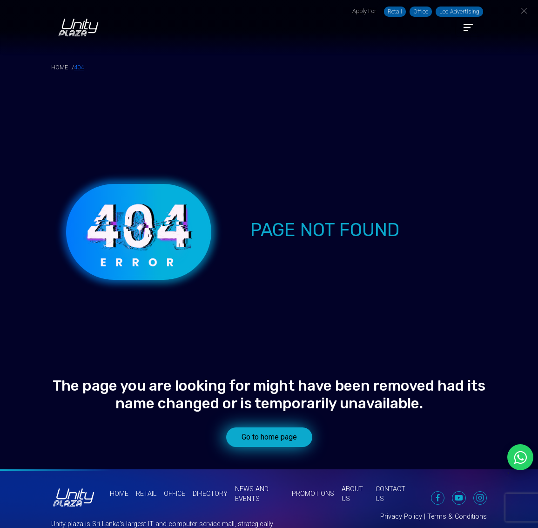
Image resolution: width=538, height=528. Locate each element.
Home (119, 494)
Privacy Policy (401, 517)
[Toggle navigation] (468, 27)
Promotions (313, 494)
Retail (395, 11)
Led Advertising (459, 11)
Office (420, 11)
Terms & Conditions (457, 517)
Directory (210, 494)
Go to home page (269, 437)
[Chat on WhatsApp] (520, 457)
